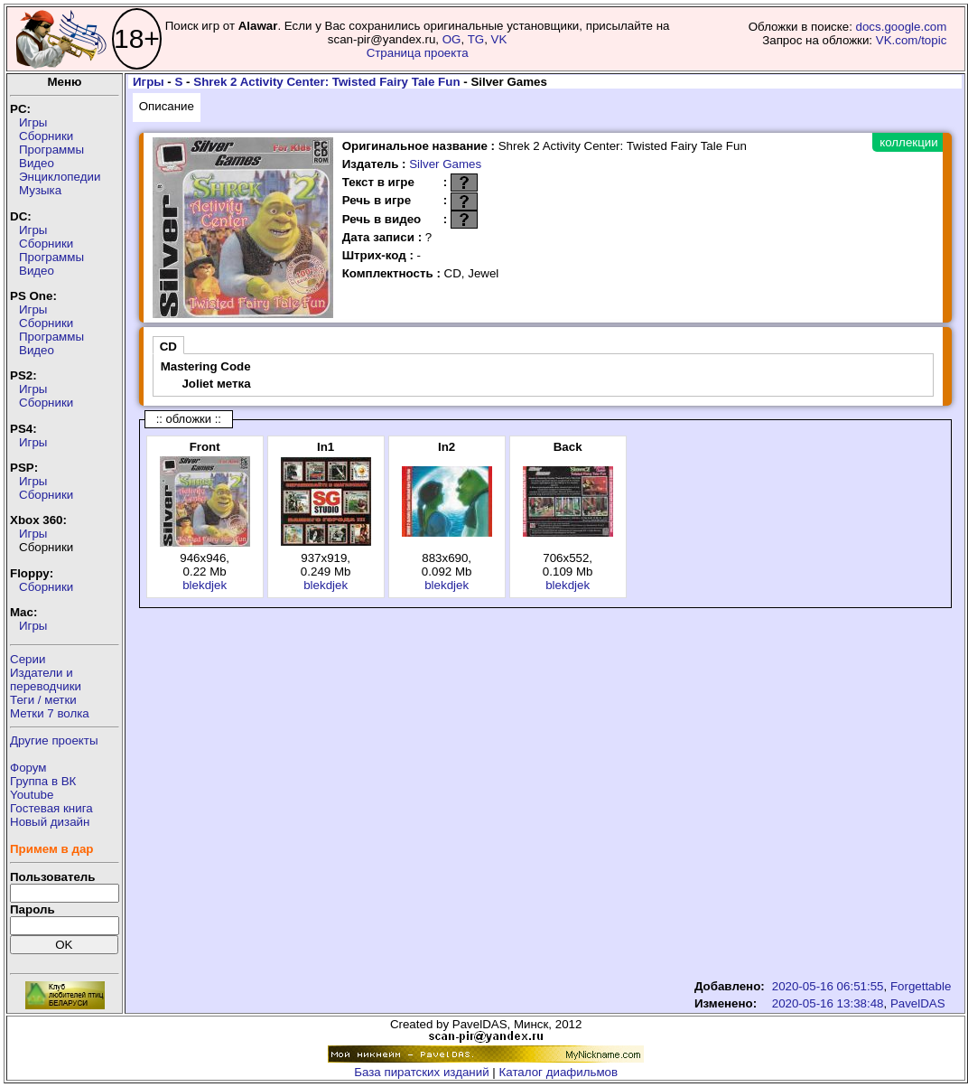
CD (168, 346)
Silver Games (445, 164)
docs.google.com (901, 26)
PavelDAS (917, 1003)
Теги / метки (43, 700)
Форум (28, 767)
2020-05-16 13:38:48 (828, 1003)
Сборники (46, 136)
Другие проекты (54, 740)
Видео (36, 163)
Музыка (40, 190)
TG (476, 39)
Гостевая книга (51, 808)
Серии (27, 659)
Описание (166, 106)
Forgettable (920, 986)
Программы (51, 149)
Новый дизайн (49, 822)
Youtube (31, 794)
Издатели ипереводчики (45, 679)
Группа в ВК (43, 781)
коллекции (908, 142)
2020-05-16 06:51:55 (828, 986)
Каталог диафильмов (559, 1072)
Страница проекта (418, 53)
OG (451, 39)
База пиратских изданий (421, 1072)
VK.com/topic (911, 40)
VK (499, 39)
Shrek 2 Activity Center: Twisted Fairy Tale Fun (326, 82)
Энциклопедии (59, 176)
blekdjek (204, 585)
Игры (33, 122)
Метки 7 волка (49, 713)
